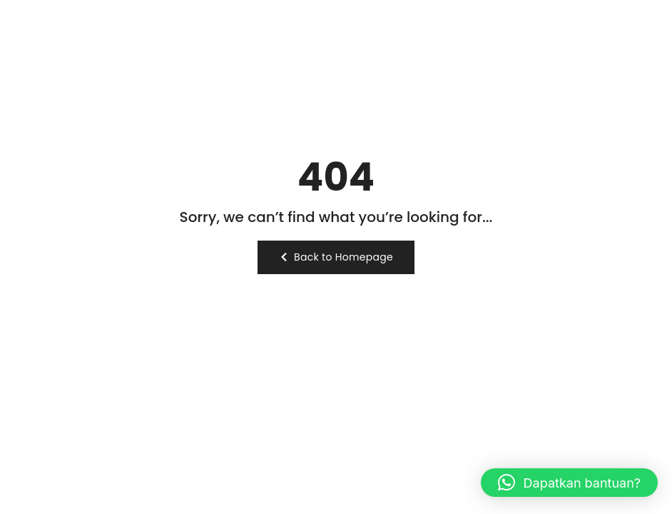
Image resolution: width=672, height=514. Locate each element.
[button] (569, 482)
